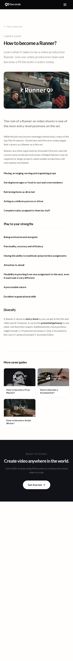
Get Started (36, 484)
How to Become (13, 26)
